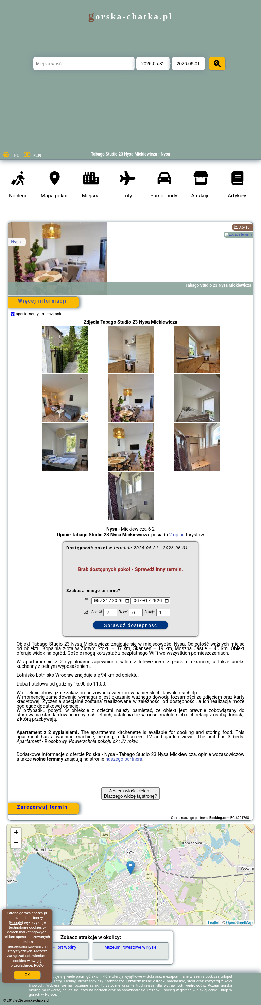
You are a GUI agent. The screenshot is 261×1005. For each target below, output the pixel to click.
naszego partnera (123, 759)
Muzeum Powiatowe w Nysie (130, 947)
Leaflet (213, 922)
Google (16, 922)
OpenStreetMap (239, 922)
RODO (39, 965)
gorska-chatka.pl (130, 16)
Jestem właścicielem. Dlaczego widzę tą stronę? (130, 793)
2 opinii (177, 534)
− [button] (16, 843)
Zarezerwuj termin (42, 807)
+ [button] (16, 833)
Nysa (16, 241)
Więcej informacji (42, 301)
